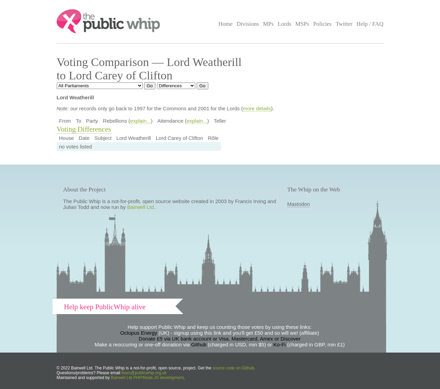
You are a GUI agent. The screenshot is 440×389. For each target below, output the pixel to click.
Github (198, 344)
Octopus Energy (138, 333)
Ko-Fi (279, 344)
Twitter (344, 24)
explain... (140, 121)
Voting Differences (84, 129)
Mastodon (298, 204)
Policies (322, 24)
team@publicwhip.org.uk (144, 372)
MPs (268, 24)
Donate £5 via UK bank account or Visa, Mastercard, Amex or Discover (220, 339)
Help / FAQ (370, 24)
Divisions (247, 24)
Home (225, 24)
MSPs (302, 24)
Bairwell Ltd (140, 207)
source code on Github (233, 368)
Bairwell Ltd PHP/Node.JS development (147, 377)
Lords (285, 24)
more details (257, 108)
